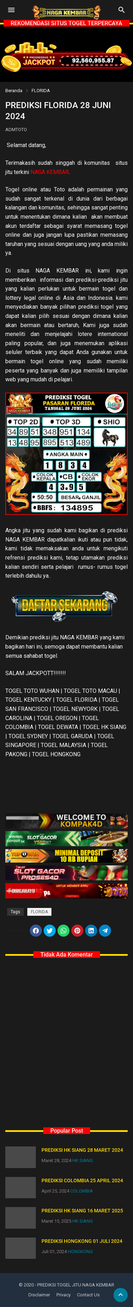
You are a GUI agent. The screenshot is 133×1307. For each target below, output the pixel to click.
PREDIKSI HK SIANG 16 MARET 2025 (82, 1210)
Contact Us (88, 1294)
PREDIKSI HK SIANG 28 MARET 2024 (82, 1150)
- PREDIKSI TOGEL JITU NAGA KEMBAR (74, 1285)
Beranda (13, 90)
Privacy (63, 1294)
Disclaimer (39, 1294)
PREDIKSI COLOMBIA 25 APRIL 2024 (82, 1180)
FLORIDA (41, 90)
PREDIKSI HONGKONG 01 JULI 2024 (81, 1241)
